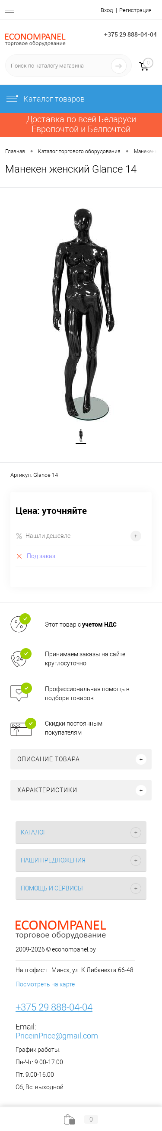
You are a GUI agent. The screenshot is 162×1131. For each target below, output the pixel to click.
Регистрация (135, 10)
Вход (107, 10)
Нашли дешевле (43, 536)
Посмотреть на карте (45, 984)
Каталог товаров (45, 98)
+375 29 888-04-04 (130, 34)
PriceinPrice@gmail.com (57, 1035)
